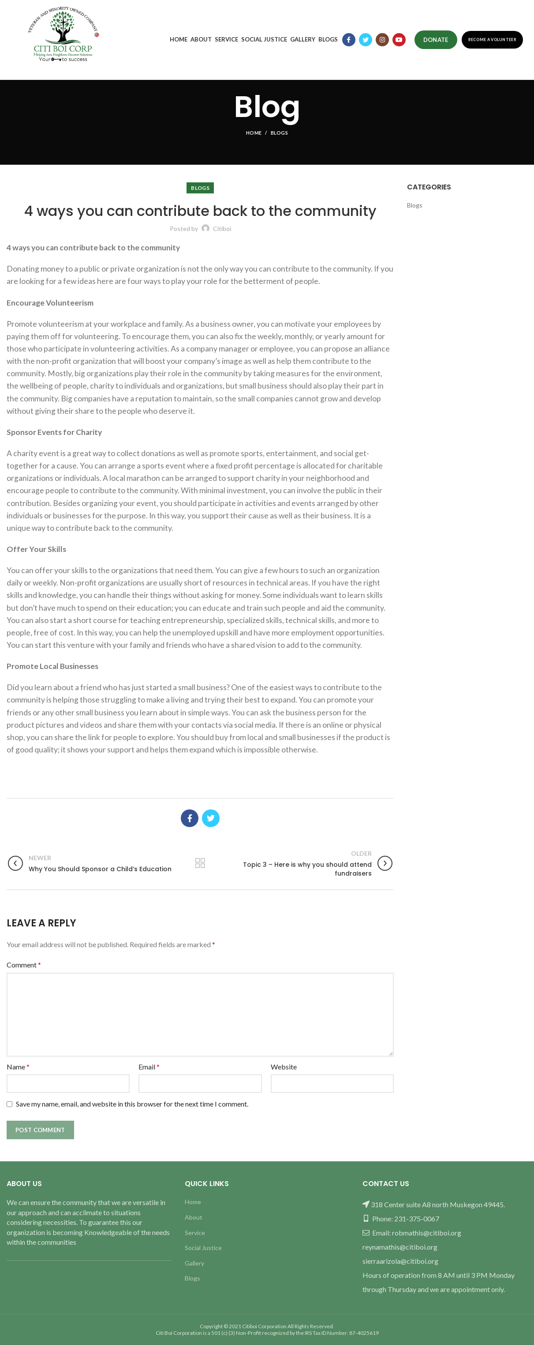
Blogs (279, 133)
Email (149, 1066)
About (193, 1217)
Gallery (194, 1263)
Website (284, 1066)
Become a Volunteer (492, 39)
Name (18, 1066)
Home (253, 133)
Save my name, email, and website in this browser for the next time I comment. (132, 1103)
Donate (435, 39)
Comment (24, 964)
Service (195, 1232)
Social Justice (203, 1247)
